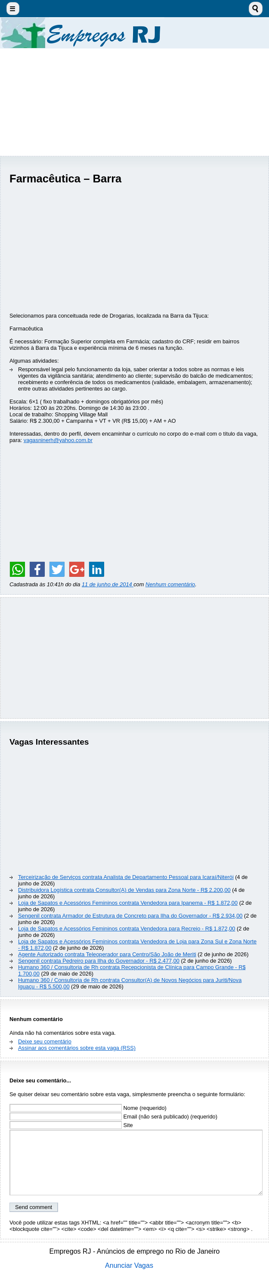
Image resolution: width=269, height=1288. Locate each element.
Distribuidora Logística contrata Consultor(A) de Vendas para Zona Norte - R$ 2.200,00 (124, 890)
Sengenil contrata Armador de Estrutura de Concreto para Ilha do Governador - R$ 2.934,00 (130, 915)
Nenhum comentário (170, 584)
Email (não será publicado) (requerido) (113, 1116)
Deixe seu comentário (44, 1041)
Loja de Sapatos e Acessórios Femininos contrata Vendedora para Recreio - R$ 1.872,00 (126, 928)
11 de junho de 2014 (107, 584)
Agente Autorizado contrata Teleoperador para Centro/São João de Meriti (107, 954)
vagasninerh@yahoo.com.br (58, 440)
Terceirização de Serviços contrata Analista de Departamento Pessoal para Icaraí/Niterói (126, 877)
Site (71, 1125)
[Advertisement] (135, 102)
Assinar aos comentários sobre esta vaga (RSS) (77, 1048)
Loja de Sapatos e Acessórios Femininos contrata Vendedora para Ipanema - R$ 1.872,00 (128, 903)
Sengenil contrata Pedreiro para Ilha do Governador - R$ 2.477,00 (98, 961)
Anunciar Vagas (129, 1265)
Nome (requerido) (88, 1108)
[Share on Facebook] (37, 569)
